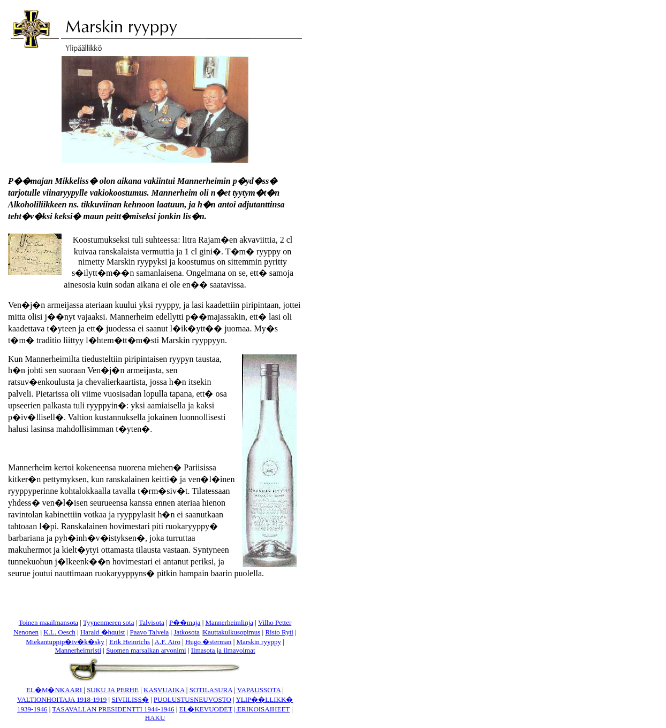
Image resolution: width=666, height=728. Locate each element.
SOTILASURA (211, 690)
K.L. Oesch (59, 632)
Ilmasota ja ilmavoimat (223, 650)
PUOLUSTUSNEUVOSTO (192, 699)
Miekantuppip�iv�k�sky (65, 642)
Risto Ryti (279, 632)
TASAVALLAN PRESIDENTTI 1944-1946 (113, 709)
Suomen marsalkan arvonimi (146, 650)
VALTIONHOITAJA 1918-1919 (62, 699)
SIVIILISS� (129, 699)
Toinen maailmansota (48, 622)
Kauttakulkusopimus (232, 632)
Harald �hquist (102, 632)
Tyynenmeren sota (108, 622)
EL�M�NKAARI (55, 690)
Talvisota (151, 622)
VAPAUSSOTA (258, 690)
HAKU (155, 718)
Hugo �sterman (208, 642)
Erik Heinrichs (129, 642)
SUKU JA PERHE (113, 690)
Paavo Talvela (149, 632)
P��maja (185, 622)
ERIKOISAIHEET (263, 709)
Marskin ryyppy (258, 642)
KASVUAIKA (164, 690)
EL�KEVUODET (205, 709)
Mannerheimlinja (229, 622)
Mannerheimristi (78, 650)
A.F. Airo (167, 642)
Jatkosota (186, 632)
